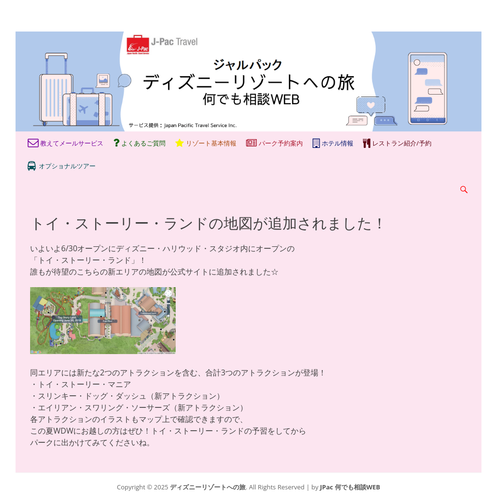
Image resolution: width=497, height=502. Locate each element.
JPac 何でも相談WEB (350, 487)
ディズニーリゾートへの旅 (208, 487)
